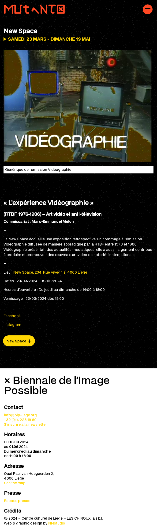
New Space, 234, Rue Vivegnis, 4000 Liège (50, 272)
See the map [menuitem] (15, 483)
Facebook (12, 315)
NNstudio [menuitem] (56, 523)
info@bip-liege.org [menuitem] (20, 415)
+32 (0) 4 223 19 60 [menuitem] (20, 419)
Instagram (12, 324)
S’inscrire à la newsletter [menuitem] (25, 424)
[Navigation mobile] (148, 9)
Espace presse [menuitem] (17, 500)
